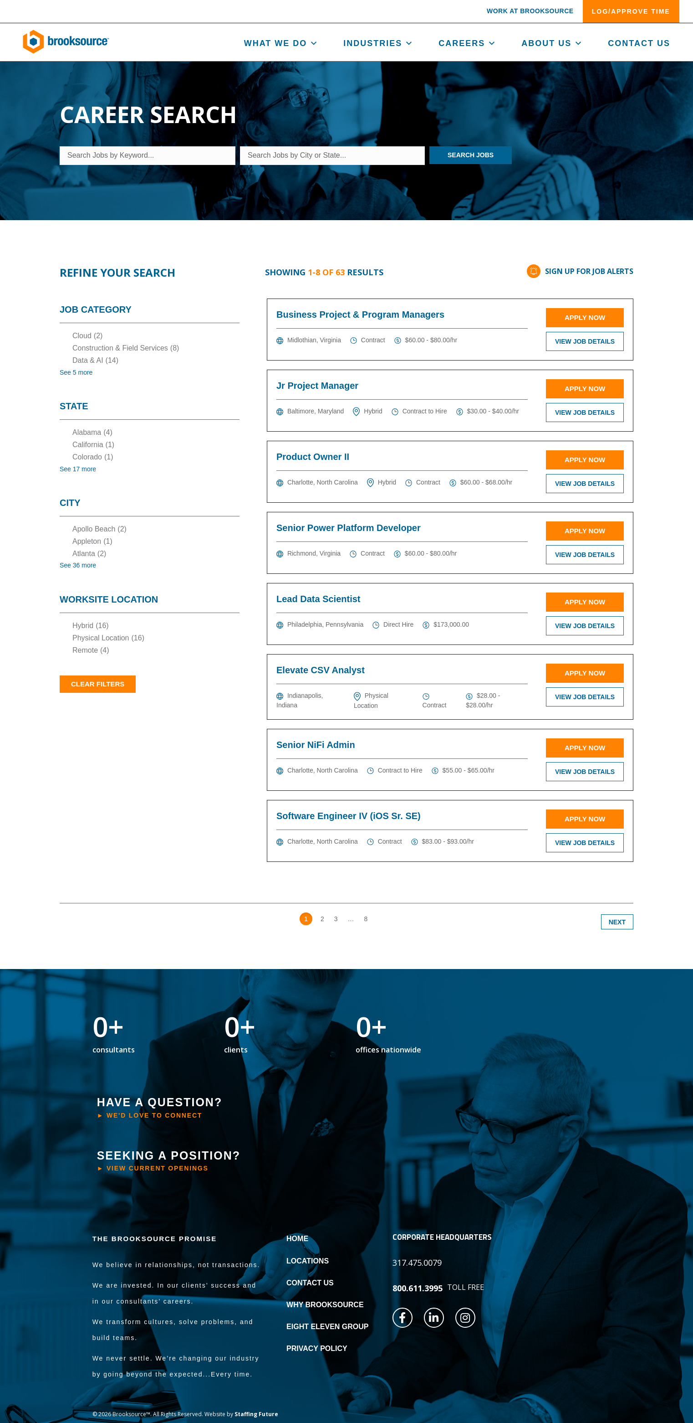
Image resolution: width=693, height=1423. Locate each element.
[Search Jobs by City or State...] (332, 155)
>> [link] (381, 919)
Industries (378, 43)
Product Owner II (312, 457)
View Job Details (585, 341)
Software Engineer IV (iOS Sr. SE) (348, 816)
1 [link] (306, 919)
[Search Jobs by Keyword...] (147, 155)
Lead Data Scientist (318, 599)
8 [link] (366, 919)
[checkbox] (149, 335)
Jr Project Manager (317, 386)
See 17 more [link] (78, 469)
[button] (530, 13)
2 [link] (322, 919)
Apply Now (585, 317)
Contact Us (639, 43)
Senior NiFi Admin (315, 745)
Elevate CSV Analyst (320, 670)
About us (552, 43)
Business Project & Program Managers (360, 314)
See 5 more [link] (76, 372)
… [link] (351, 919)
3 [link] (336, 919)
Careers (467, 43)
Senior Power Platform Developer (348, 528)
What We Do (281, 43)
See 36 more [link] (78, 565)
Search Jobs (471, 155)
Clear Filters (97, 684)
